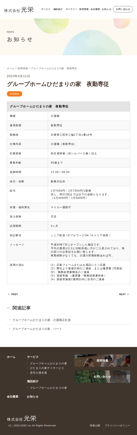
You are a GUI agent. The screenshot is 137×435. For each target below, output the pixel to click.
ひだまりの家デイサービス (47, 368)
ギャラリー (71, 9)
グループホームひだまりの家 (48, 363)
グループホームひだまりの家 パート (37, 328)
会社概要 (95, 9)
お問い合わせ (123, 9)
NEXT (122, 294)
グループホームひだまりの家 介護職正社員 (41, 319)
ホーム (11, 356)
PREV (14, 294)
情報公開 (95, 425)
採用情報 (84, 9)
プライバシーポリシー (117, 425)
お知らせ (106, 9)
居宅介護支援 (38, 372)
